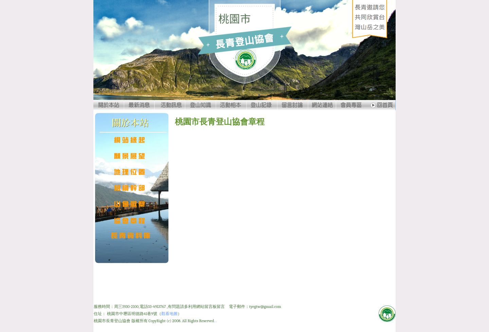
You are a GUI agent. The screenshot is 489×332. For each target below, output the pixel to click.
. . (215, 320)
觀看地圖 (169, 313)
